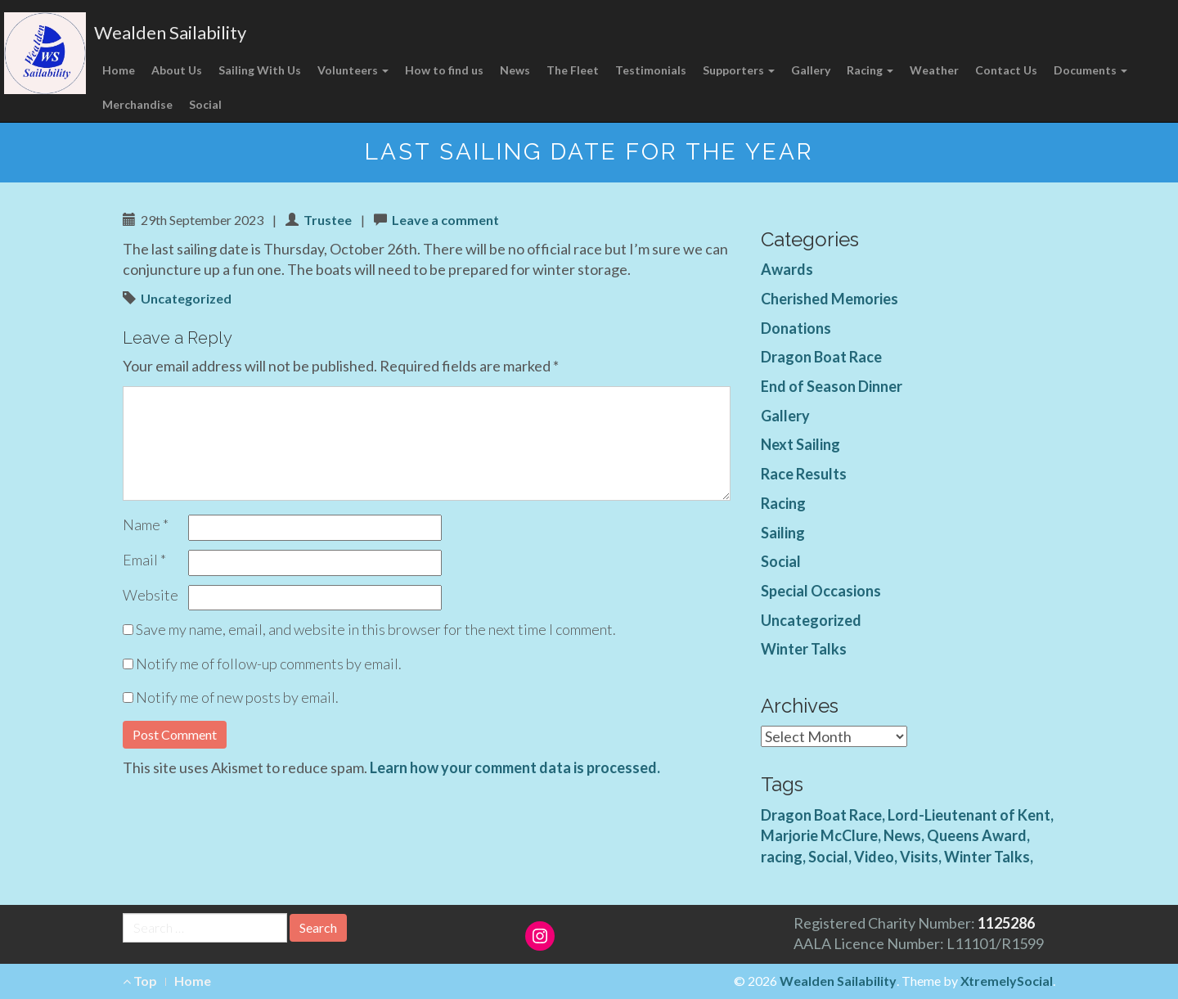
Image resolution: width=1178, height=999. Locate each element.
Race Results (804, 474)
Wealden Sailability (170, 32)
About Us (176, 70)
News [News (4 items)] (902, 835)
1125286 (1006, 923)
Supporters (739, 70)
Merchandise (137, 104)
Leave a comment (445, 219)
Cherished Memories (829, 299)
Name (146, 524)
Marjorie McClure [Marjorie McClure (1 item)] (819, 835)
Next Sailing (800, 444)
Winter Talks (804, 649)
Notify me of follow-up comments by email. (269, 664)
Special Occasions (821, 591)
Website (150, 595)
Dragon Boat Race (821, 357)
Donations (796, 328)
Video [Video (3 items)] (874, 857)
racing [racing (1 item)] (782, 857)
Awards (787, 269)
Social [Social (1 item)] (828, 857)
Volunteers (353, 70)
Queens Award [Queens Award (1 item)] (977, 835)
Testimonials (650, 70)
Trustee (327, 219)
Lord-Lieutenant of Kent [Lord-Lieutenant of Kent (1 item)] (969, 815)
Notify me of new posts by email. (237, 697)
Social (205, 104)
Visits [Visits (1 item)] (919, 857)
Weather (934, 70)
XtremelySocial (1006, 980)
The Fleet (572, 70)
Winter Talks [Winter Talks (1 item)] (987, 857)
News (515, 70)
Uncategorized (186, 298)
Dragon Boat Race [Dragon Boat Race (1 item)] (821, 815)
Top (140, 980)
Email (144, 560)
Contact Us (1006, 70)
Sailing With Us (259, 70)
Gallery (810, 70)
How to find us (444, 70)
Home (118, 70)
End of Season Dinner (831, 386)
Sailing (783, 533)
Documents (1090, 70)
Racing (870, 70)
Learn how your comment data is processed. (515, 767)
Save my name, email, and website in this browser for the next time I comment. (376, 629)
